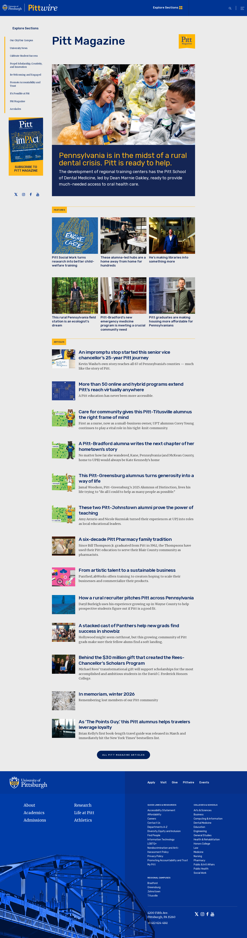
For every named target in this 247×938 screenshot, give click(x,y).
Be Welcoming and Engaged (25, 74)
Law (196, 847)
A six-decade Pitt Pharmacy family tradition (125, 539)
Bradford (152, 883)
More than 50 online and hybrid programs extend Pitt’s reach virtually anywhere (131, 386)
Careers (151, 818)
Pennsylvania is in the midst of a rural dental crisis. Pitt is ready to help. (123, 159)
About (29, 805)
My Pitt (151, 864)
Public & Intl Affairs (204, 864)
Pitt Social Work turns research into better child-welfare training (73, 262)
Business (199, 814)
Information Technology (161, 839)
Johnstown (153, 891)
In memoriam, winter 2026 (107, 694)
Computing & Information (208, 818)
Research (83, 805)
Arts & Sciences (203, 810)
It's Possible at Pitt (20, 93)
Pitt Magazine (17, 101)
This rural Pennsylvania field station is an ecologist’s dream (74, 321)
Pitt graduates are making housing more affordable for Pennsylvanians (171, 321)
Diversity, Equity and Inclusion (164, 831)
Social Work (200, 872)
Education (199, 827)
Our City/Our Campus (21, 40)
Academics (34, 812)
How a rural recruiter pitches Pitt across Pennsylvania (136, 598)
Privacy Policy (155, 856)
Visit (163, 782)
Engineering (200, 831)
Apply (151, 782)
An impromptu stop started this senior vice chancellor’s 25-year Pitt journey (124, 355)
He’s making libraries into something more (168, 259)
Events (204, 782)
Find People (153, 835)
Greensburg (153, 887)
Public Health (201, 868)
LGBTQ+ (152, 843)
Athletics (83, 820)
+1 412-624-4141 (157, 923)
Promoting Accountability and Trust (167, 860)
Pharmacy (199, 860)
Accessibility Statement (161, 810)
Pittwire (188, 782)
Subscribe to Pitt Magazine (26, 169)
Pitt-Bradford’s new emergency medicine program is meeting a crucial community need (123, 323)
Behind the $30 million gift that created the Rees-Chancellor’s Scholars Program (131, 660)
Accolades (15, 109)
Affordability (154, 814)
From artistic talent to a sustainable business (127, 570)
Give (175, 782)
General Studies (203, 835)
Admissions (35, 820)
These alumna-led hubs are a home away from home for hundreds (123, 262)
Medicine (198, 852)
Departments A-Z (157, 827)
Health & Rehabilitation (207, 839)
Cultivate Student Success (24, 55)
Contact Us (153, 822)
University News (18, 48)
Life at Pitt (84, 812)
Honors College (202, 843)
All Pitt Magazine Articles (123, 755)
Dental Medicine (202, 822)
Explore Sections (165, 7)
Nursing (198, 856)
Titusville (152, 895)
